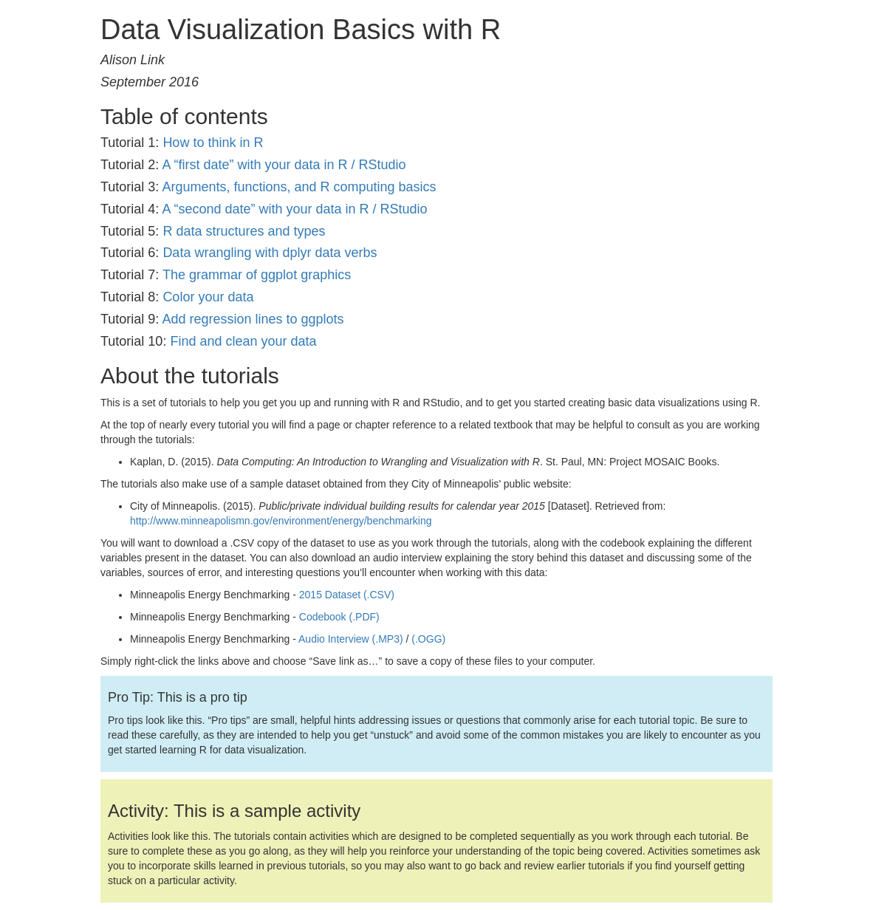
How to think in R (212, 142)
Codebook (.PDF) (339, 617)
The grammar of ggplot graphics (256, 274)
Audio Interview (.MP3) (350, 639)
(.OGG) (428, 639)
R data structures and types (243, 231)
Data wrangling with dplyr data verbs (269, 252)
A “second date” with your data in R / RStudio (294, 209)
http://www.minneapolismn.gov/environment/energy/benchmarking (281, 521)
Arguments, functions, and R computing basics (299, 186)
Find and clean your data (243, 341)
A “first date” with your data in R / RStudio (283, 164)
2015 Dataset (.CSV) (346, 595)
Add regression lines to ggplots (252, 319)
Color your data (207, 297)
